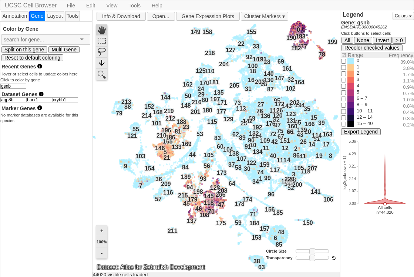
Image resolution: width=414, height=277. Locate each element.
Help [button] (157, 6)
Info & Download (121, 16)
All (347, 40)
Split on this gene (24, 50)
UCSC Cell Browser (31, 5)
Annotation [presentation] (14, 16)
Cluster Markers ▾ (264, 16)
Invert (382, 40)
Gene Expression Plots (208, 16)
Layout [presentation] (55, 16)
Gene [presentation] (37, 16)
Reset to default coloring (32, 58)
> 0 (399, 40)
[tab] (14, 15)
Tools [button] (134, 6)
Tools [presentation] (73, 16)
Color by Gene (20, 28)
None (363, 40)
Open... (160, 16)
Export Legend (361, 132)
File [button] (71, 6)
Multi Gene (64, 50)
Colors (403, 15)
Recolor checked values (372, 48)
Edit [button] (90, 6)
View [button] (111, 6)
